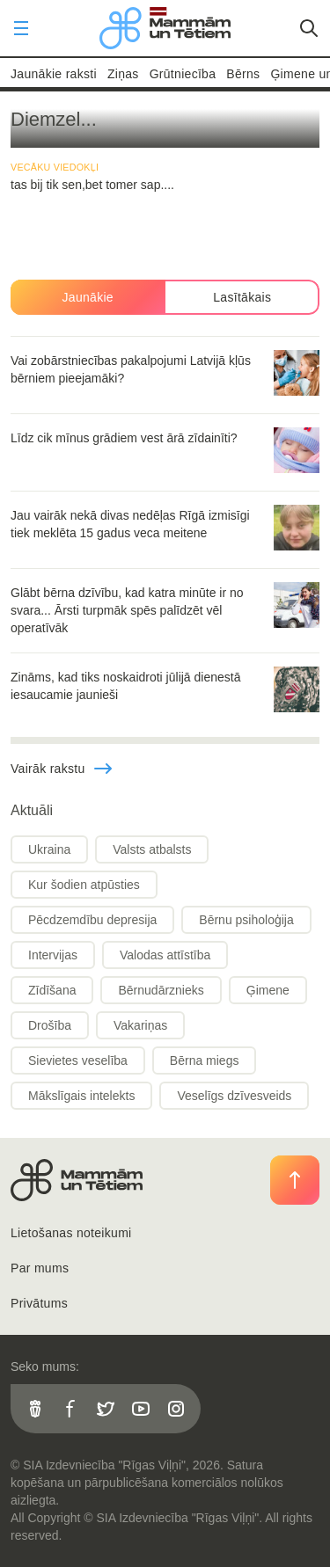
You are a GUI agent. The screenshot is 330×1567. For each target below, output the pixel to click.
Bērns (243, 74)
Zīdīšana (52, 990)
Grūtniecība (183, 74)
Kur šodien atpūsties (84, 885)
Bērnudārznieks (160, 990)
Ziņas (123, 74)
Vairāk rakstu (62, 768)
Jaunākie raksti (54, 74)
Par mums (40, 1268)
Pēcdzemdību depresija (92, 920)
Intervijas (52, 955)
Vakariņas (140, 1025)
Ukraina (49, 849)
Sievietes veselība (78, 1060)
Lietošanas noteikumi (71, 1233)
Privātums (39, 1303)
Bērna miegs (204, 1060)
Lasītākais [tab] (242, 297)
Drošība (49, 1025)
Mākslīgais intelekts (81, 1096)
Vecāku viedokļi (55, 167)
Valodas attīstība (165, 955)
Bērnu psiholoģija (246, 920)
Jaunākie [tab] (88, 297)
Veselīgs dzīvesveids (234, 1096)
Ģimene (268, 990)
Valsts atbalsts (152, 849)
